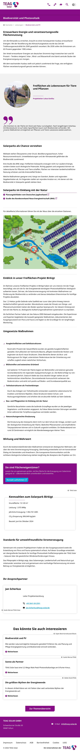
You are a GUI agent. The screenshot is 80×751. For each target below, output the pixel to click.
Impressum (7, 739)
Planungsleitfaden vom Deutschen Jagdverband (27, 183)
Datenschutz (21, 739)
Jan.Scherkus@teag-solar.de (38, 604)
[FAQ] (55, 4)
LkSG (65, 739)
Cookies (56, 739)
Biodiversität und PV (33, 25)
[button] (67, 4)
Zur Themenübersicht (40, 705)
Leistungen (19, 25)
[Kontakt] (49, 4)
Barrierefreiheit (43, 739)
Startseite (7, 25)
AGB (31, 739)
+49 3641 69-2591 (33, 600)
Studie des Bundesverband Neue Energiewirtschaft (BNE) (31, 186)
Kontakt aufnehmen (17, 473)
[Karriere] (61, 4)
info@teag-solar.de (69, 720)
